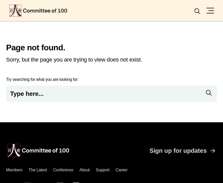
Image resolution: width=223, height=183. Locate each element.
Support (103, 170)
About (84, 170)
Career (121, 170)
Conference (63, 170)
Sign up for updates (183, 151)
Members (14, 170)
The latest (37, 170)
